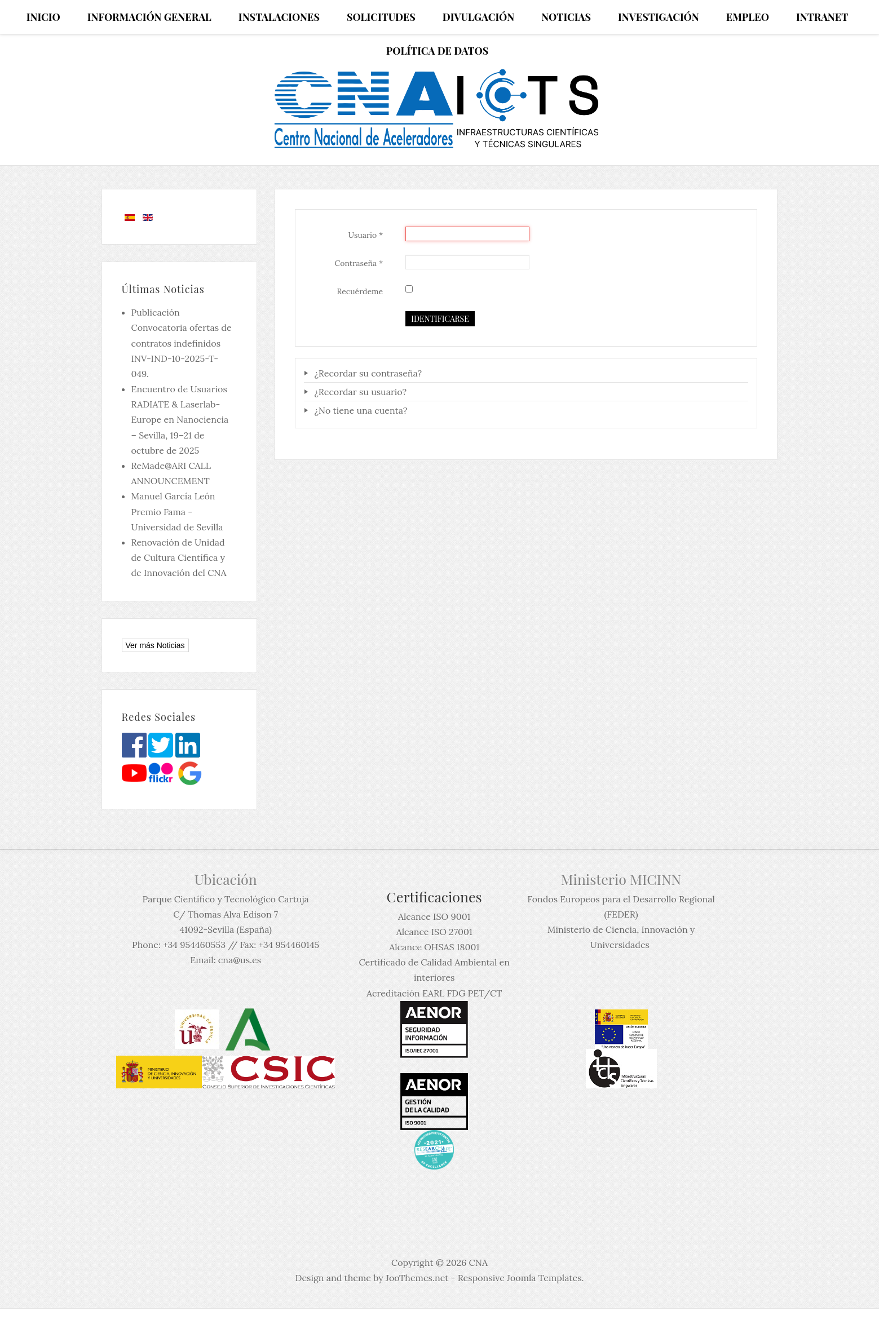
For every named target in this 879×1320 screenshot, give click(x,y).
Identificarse (440, 318)
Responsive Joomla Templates (520, 1277)
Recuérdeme (360, 291)
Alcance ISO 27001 (434, 931)
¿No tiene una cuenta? (359, 410)
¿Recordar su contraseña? (367, 373)
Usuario (365, 235)
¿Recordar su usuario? (359, 391)
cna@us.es (239, 959)
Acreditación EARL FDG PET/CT (434, 993)
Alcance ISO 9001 (434, 916)
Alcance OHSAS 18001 (434, 947)
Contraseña (358, 263)
